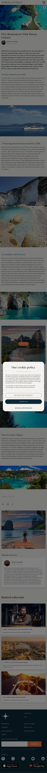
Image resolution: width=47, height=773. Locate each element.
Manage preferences (23, 408)
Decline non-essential (23, 395)
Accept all (23, 401)
